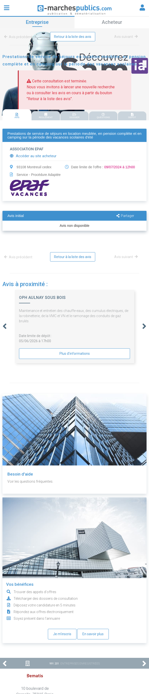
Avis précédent (19, 37)
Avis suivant (126, 37)
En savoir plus (93, 634)
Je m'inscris (62, 634)
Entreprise (37, 22)
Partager (125, 216)
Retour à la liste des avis (72, 37)
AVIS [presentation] (17, 116)
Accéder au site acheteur (33, 156)
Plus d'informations (74, 353)
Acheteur (112, 22)
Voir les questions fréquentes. (30, 481)
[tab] (16, 115)
